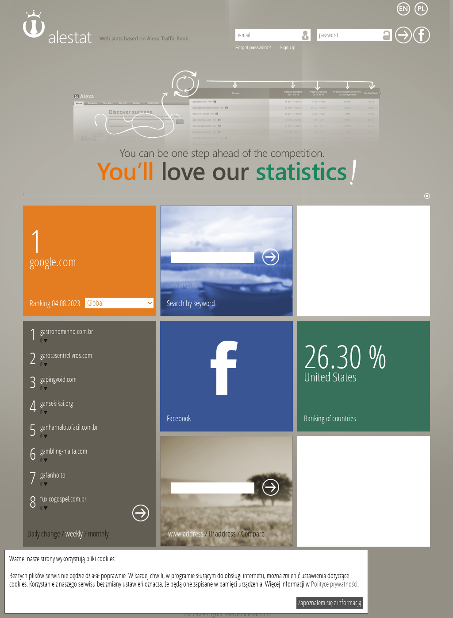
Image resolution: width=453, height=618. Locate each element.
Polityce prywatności (334, 584)
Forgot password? (253, 47)
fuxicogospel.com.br (63, 499)
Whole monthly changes (140, 513)
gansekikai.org (56, 403)
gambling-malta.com (63, 451)
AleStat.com (121, 26)
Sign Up (288, 47)
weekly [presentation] (74, 534)
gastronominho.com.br (66, 331)
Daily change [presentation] (43, 534)
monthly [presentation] (98, 534)
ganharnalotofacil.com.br (69, 427)
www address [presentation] (185, 534)
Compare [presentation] (253, 534)
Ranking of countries (330, 419)
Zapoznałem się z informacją (329, 603)
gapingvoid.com (58, 379)
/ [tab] (46, 534)
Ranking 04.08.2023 (55, 303)
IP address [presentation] (222, 534)
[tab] (98, 534)
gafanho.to (52, 475)
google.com (53, 262)
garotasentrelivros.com (66, 355)
